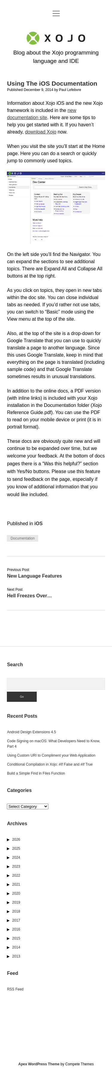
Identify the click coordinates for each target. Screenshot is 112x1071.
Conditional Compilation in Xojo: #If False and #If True (50, 764)
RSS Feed (15, 989)
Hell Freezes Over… (29, 595)
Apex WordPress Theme (38, 1064)
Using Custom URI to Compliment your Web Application (51, 755)
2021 (16, 884)
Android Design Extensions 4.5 (31, 732)
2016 (16, 929)
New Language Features (34, 575)
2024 (16, 857)
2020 (16, 893)
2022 (16, 875)
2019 (16, 902)
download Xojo (40, 131)
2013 (16, 956)
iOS (38, 523)
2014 (16, 947)
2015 (16, 938)
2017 (16, 920)
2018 (16, 911)
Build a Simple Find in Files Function (36, 773)
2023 (16, 866)
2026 (16, 839)
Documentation (22, 538)
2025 (16, 848)
